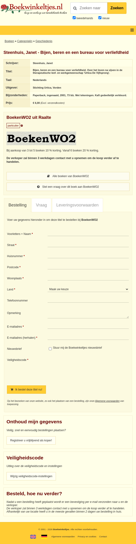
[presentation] (86, 369)
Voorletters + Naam (19, 234)
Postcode (13, 267)
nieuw (105, 18)
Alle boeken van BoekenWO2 (68, 176)
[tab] (17, 205)
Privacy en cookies (87, 536)
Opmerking (14, 313)
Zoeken (116, 8)
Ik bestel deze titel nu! (26, 389)
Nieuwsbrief (14, 348)
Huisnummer (15, 256)
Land (10, 289)
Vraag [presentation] (41, 205)
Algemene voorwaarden (107, 401)
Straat (10, 245)
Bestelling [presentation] (17, 205)
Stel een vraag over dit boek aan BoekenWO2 (68, 186)
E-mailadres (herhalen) (21, 337)
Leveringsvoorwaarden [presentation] (77, 205)
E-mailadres (14, 326)
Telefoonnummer (17, 300)
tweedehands (84, 18)
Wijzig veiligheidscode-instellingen (31, 476)
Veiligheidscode (16, 360)
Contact (103, 536)
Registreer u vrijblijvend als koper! (31, 440)
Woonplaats (14, 278)
